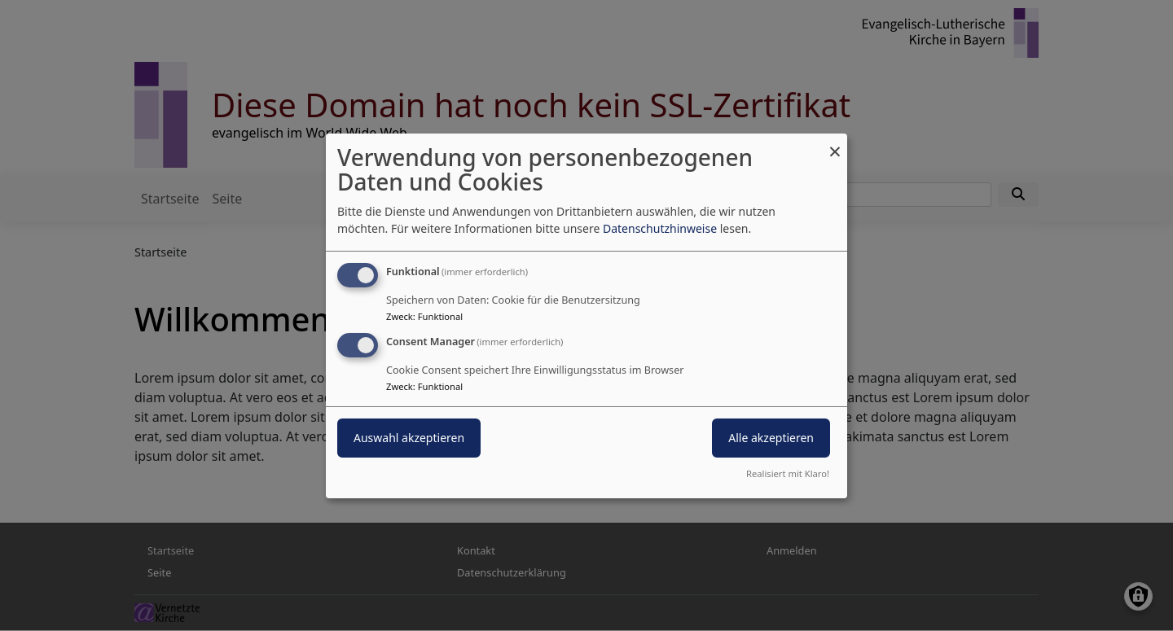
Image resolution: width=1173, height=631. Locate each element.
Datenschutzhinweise (660, 228)
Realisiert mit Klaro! (787, 473)
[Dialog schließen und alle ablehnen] (835, 143)
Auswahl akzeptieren (409, 437)
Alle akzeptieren (771, 437)
